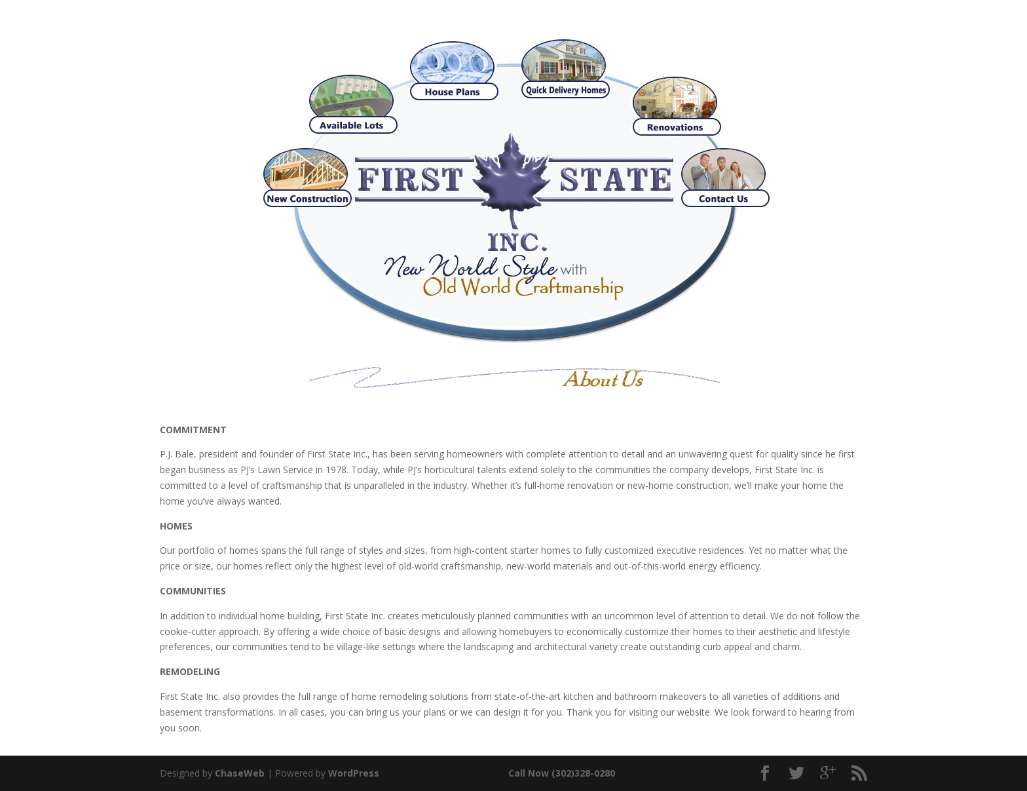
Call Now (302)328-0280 (561, 773)
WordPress (353, 773)
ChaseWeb (240, 773)
